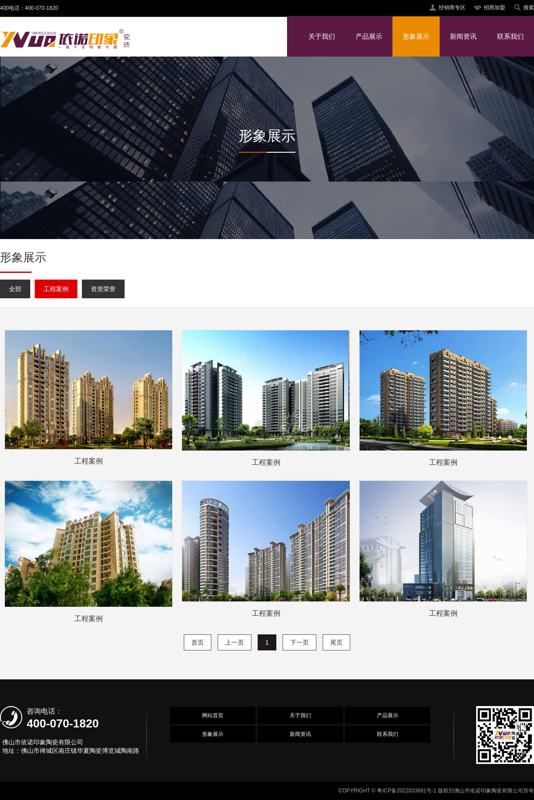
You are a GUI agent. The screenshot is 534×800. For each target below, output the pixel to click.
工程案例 (56, 288)
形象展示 (416, 36)
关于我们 (321, 36)
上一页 (234, 642)
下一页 (299, 642)
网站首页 (274, 36)
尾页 (336, 642)
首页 (197, 642)
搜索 (528, 7)
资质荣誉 (103, 288)
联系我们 (510, 36)
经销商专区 (452, 7)
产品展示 (369, 36)
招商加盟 (494, 7)
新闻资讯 (463, 36)
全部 (15, 288)
